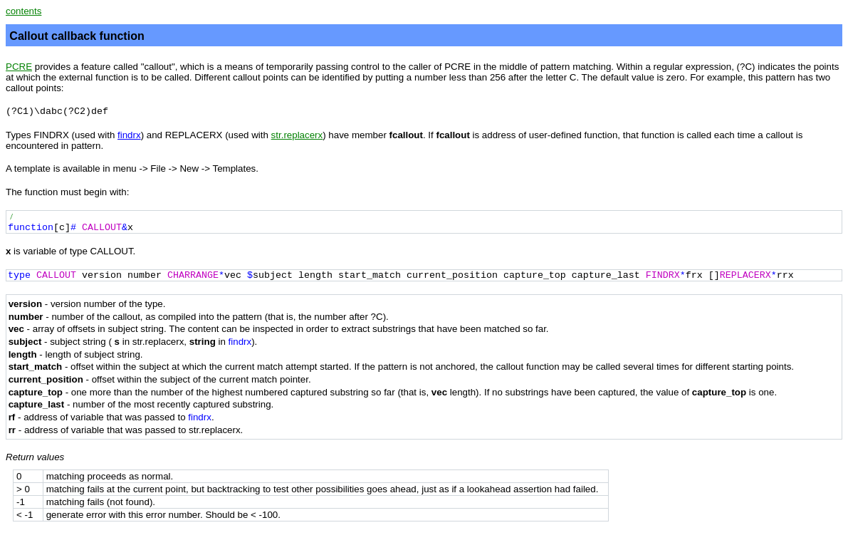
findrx (129, 135)
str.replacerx (297, 135)
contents (23, 11)
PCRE (19, 66)
